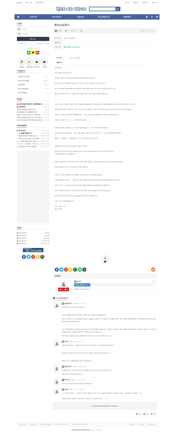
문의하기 (141, 424)
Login (33, 39)
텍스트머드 (57, 17)
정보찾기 (145, 2)
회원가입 (136, 2)
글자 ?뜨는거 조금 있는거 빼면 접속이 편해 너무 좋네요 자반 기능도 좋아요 (43, 138)
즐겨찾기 (19, 2)
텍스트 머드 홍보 (32, 80)
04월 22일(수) (40, 2)
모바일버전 (151, 424)
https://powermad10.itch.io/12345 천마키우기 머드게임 (35, 117)
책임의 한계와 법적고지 (79, 424)
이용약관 (33, 424)
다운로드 (80, 17)
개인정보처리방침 (45, 424)
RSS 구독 (29, 2)
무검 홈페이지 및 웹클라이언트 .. (28, 112)
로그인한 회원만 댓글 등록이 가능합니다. (105, 406)
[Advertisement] (105, 236)
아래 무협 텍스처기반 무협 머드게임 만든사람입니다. (34, 120)
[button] (138, 414)
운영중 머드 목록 (32, 76)
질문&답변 (32, 84)
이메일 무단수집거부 (61, 424)
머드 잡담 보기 (104, 17)
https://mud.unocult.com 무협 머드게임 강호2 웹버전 (35, 115)
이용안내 (132, 424)
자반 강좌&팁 (32, 92)
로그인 (127, 2)
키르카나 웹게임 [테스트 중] (26, 109)
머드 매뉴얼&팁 (32, 88)
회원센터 (127, 17)
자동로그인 (21, 43)
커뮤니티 (33, 17)
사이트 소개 (22, 424)
